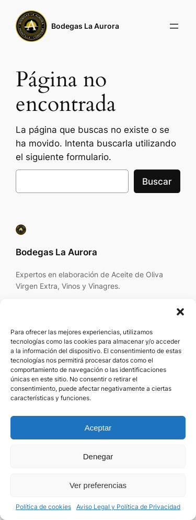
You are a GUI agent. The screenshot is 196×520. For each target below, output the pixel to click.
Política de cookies (43, 507)
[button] (180, 312)
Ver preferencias (98, 485)
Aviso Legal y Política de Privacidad (128, 507)
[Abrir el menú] (174, 26)
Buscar (157, 181)
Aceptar (98, 427)
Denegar (98, 456)
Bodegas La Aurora (85, 25)
